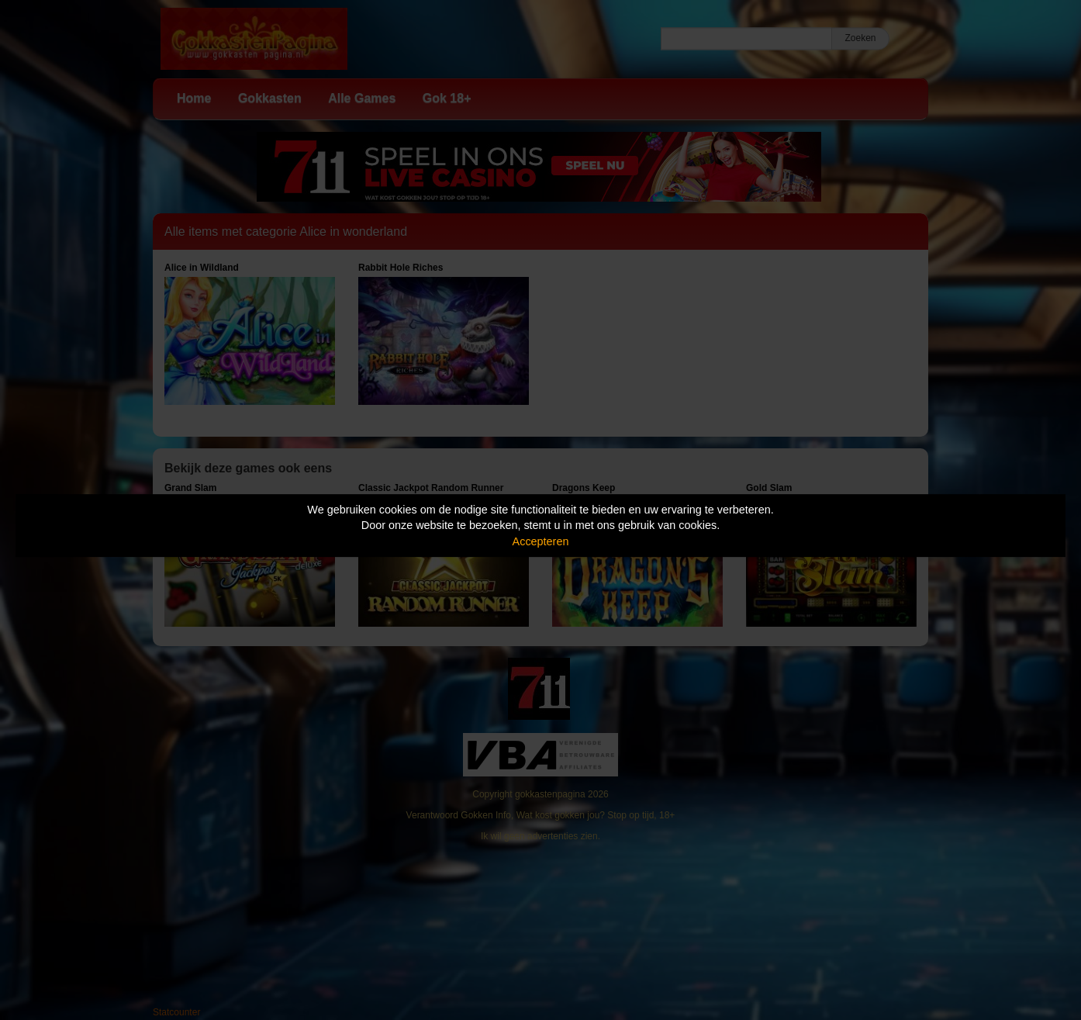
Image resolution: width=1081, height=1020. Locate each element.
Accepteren (541, 541)
